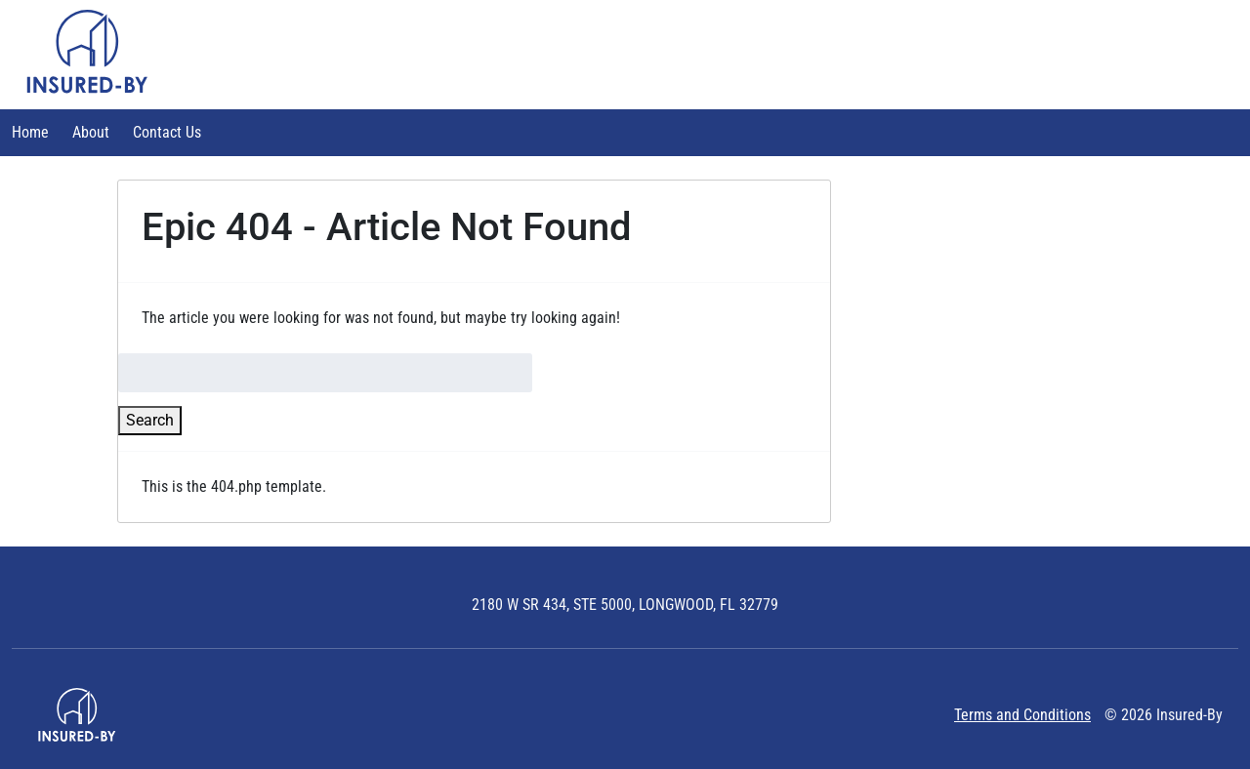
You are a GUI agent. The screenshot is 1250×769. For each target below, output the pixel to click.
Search (150, 420)
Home (30, 132)
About (90, 132)
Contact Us (167, 132)
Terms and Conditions (1022, 715)
